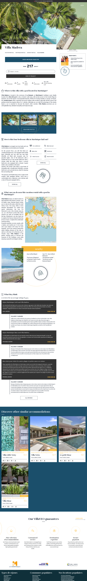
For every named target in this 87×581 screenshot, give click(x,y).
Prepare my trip (40, 574)
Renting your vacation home (58, 574)
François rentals (35, 553)
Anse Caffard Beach (32, 230)
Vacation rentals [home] (9, 52)
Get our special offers (48, 1)
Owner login (54, 576)
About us (25, 569)
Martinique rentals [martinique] (20, 52)
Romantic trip (6, 555)
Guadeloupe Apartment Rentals (67, 556)
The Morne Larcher (47, 235)
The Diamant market (47, 233)
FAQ (38, 569)
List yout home (55, 571)
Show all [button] (15, 160)
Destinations (42, 5)
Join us (24, 574)
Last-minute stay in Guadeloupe (67, 552)
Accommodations (31, 5)
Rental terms (72, 69)
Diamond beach (46, 237)
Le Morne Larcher (31, 237)
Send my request (72, 63)
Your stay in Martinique (65, 551)
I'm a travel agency (70, 569)
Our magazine (61, 5)
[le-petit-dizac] (72, 415)
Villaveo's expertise (56, 569)
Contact (68, 5)
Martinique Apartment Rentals (67, 553)
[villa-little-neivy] (14, 415)
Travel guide (51, 5)
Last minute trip (7, 553)
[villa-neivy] (43, 415)
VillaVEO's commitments (28, 571)
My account (68, 571)
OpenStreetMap (48, 217)
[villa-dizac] (14, 461)
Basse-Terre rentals (36, 551)
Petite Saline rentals (36, 555)
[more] (81, 494)
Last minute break (7, 551)
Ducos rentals (35, 552)
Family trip (6, 552)
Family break (6, 556)
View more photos (29, 105)
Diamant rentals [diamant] (31, 52)
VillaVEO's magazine (42, 571)
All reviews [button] (28, 374)
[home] (9, 5)
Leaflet (41, 217)
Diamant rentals (35, 556)
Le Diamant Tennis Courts (33, 235)
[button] (35, 204)
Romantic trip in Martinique (66, 555)
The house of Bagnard (33, 233)
